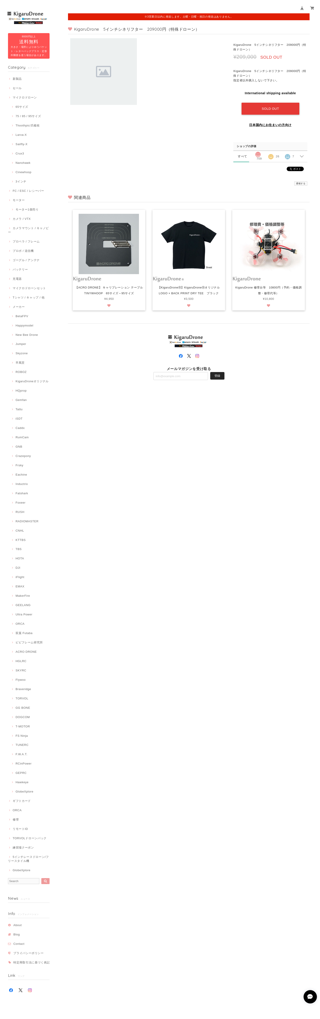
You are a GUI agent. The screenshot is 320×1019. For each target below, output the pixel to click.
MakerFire (23, 595)
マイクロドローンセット (29, 288)
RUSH (20, 512)
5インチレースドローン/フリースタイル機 (28, 859)
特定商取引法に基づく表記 (31, 962)
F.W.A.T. (21, 754)
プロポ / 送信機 (23, 250)
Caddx (20, 428)
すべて (242, 155)
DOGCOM (23, 717)
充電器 (17, 278)
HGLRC (21, 661)
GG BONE (23, 707)
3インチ (21, 181)
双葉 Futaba (24, 633)
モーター (19, 200)
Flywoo (21, 679)
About (17, 925)
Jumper (21, 344)
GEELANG (23, 605)
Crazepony (23, 456)
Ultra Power (24, 614)
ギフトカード (22, 801)
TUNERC (22, 745)
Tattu (19, 409)
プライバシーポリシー (28, 953)
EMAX (20, 586)
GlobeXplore (24, 791)
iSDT (19, 418)
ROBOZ (21, 372)
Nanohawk (23, 162)
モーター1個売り (27, 209)
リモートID (20, 829)
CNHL (20, 530)
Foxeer (21, 502)
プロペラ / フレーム (26, 241)
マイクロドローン (25, 97)
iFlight (20, 577)
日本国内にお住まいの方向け (270, 124)
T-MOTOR (23, 726)
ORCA (20, 623)
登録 (217, 375)
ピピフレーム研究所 (29, 642)
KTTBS (21, 540)
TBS (19, 549)
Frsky (19, 465)
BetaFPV (22, 316)
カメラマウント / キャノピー (28, 230)
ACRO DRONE (26, 651)
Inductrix (22, 484)
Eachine (21, 474)
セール (17, 88)
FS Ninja (22, 735)
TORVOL (22, 698)
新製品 (17, 78)
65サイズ (22, 106)
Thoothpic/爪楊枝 (28, 125)
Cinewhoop (24, 172)
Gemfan (21, 400)
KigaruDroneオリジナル (32, 381)
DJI (18, 567)
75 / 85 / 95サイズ (28, 116)
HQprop (21, 390)
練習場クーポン (23, 847)
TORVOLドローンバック (30, 838)
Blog (16, 934)
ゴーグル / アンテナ (26, 260)
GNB (19, 446)
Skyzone (22, 353)
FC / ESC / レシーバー (28, 190)
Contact (18, 943)
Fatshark (22, 493)
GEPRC (21, 773)
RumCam (22, 437)
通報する (301, 183)
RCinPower (24, 763)
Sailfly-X (22, 144)
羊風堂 (20, 362)
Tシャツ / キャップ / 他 (29, 297)
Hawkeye (22, 782)
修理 (16, 819)
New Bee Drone (27, 334)
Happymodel (24, 325)
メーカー (19, 306)
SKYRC (21, 670)
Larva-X (21, 134)
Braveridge (23, 689)
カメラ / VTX (22, 218)
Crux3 (20, 153)
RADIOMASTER (27, 521)
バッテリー (20, 269)
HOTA (20, 558)
